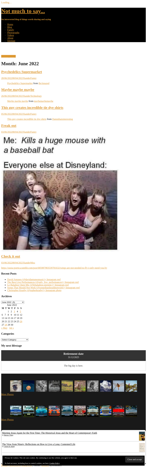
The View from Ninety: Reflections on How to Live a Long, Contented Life (38, 444)
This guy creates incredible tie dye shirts (32, 107)
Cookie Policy (54, 463)
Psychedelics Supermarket (21, 72)
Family (10, 30)
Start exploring (8, 56)
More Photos (7, 394)
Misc (32, 262)
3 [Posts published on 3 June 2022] (14, 311)
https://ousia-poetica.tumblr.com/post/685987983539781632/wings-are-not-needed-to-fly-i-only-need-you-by (54, 268)
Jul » (11, 328)
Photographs (13, 32)
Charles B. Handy (9, 446)
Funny (33, 78)
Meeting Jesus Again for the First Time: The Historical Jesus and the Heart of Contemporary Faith (49, 433)
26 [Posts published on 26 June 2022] (21, 321)
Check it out (10, 256)
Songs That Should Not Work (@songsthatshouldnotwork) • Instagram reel (43, 287)
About (10, 38)
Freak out (8, 125)
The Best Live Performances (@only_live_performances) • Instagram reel (43, 282)
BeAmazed (44, 83)
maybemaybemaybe (43, 101)
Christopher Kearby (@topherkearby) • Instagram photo (34, 290)
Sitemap (11, 40)
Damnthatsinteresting (62, 119)
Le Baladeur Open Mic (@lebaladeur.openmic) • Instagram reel (38, 285)
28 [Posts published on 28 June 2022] (6, 324)
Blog (9, 27)
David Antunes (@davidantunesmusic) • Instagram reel (34, 279)
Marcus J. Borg (8, 435)
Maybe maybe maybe (17, 90)
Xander (26, 78)
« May (4, 328)
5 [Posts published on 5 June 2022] (20, 311)
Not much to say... (23, 11)
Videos (10, 35)
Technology (36, 96)
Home (10, 24)
